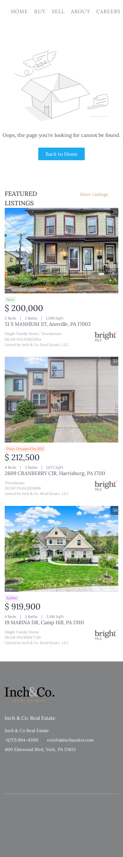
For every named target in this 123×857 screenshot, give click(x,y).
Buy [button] (39, 11)
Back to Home (61, 154)
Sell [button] (58, 11)
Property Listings (44, 784)
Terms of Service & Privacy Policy (33, 777)
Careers (108, 11)
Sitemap (69, 784)
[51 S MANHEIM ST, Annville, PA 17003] (61, 251)
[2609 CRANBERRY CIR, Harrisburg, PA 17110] (61, 400)
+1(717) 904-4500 (21, 740)
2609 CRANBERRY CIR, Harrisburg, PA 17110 (55, 473)
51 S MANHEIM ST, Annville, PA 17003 (48, 324)
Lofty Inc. (34, 768)
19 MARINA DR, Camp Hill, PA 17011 (44, 622)
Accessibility (90, 784)
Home (19, 11)
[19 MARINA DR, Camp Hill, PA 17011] (61, 549)
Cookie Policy (76, 777)
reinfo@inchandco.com (70, 740)
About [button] (80, 11)
